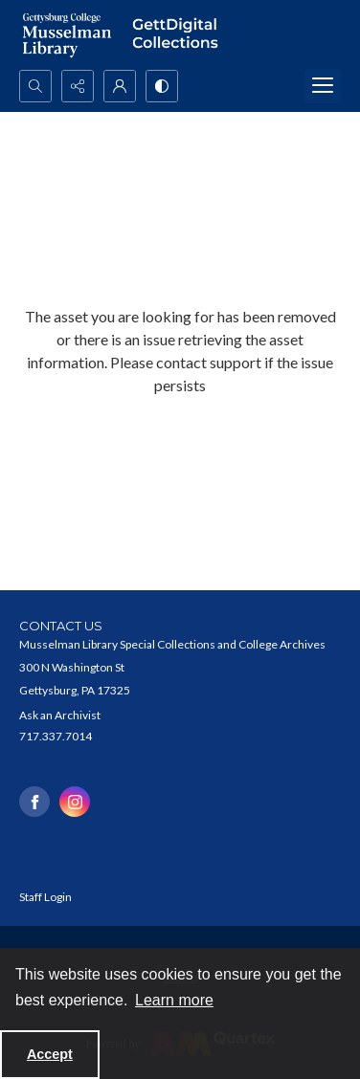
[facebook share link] (34, 801)
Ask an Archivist (60, 715)
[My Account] (119, 86)
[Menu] (322, 86)
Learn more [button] (174, 1000)
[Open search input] (35, 86)
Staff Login (45, 897)
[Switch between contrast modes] (161, 86)
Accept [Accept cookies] (50, 1054)
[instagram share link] (74, 801)
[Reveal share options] (77, 86)
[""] (180, 35)
